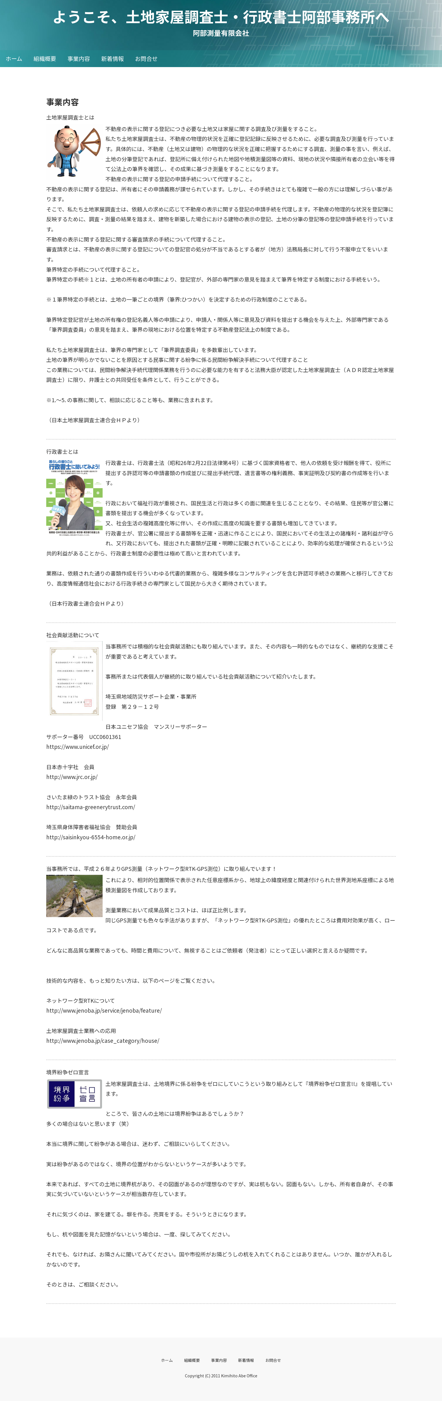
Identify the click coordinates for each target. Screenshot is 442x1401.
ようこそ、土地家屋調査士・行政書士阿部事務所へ (228, 16)
